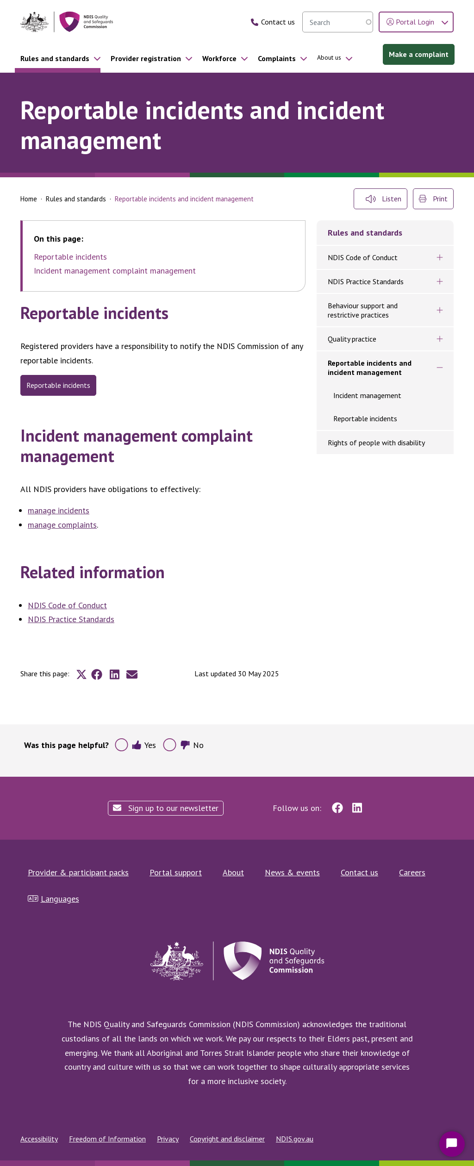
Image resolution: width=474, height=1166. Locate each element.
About (233, 872)
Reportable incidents (70, 257)
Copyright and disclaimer (227, 1138)
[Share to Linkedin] (114, 674)
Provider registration (146, 58)
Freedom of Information (107, 1138)
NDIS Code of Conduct (67, 605)
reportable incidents (58, 385)
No (192, 745)
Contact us (359, 872)
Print (433, 198)
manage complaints (62, 524)
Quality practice (352, 338)
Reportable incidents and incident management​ (370, 367)
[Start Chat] (452, 1144)
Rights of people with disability (376, 442)
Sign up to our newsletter (165, 808)
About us (329, 57)
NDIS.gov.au (294, 1138)
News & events (292, 872)
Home (28, 198)
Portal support (176, 872)
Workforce (219, 58)
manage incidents (58, 510)
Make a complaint (419, 54)
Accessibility (39, 1138)
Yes (143, 745)
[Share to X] (81, 674)
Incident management (367, 395)
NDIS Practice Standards (71, 619)
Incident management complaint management (115, 271)
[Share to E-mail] (131, 674)
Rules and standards (54, 58)
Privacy (168, 1138)
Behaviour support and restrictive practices (363, 310)
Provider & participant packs (78, 872)
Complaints (277, 58)
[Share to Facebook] (96, 674)
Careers (412, 872)
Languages (53, 898)
